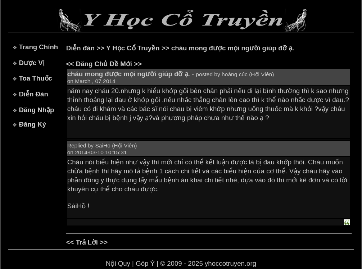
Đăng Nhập (36, 110)
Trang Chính (38, 47)
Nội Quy (118, 263)
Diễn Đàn (33, 94)
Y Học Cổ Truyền (133, 48)
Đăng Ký (32, 124)
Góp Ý (145, 263)
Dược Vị (31, 63)
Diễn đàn (80, 48)
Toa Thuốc (35, 78)
